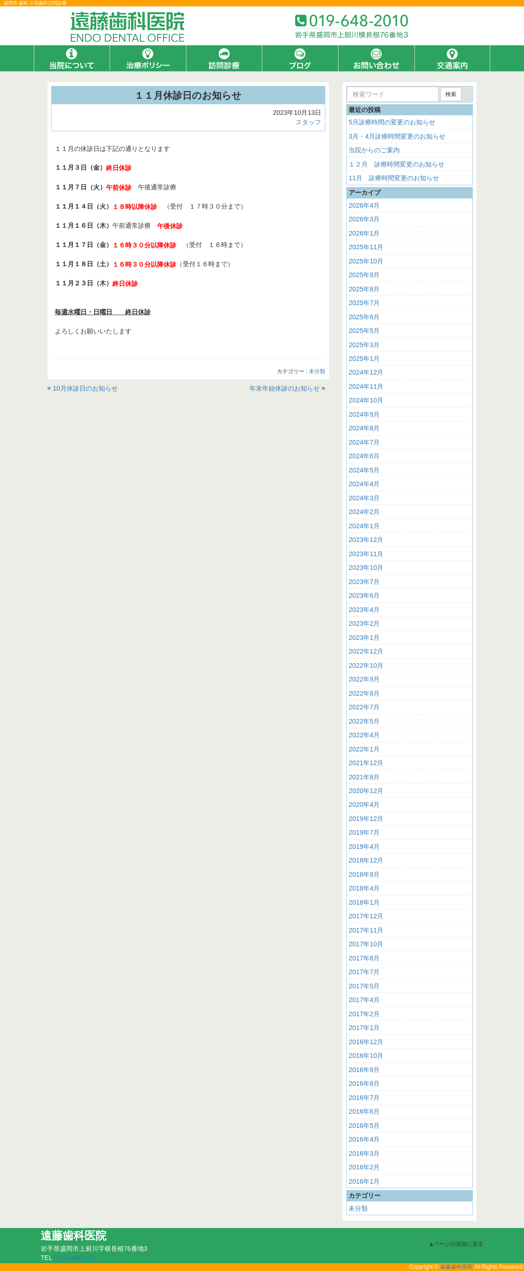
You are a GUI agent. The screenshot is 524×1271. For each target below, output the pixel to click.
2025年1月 (364, 358)
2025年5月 (364, 330)
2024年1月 (364, 526)
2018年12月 (366, 860)
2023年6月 (364, 595)
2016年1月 (364, 1181)
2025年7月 (364, 302)
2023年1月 (364, 637)
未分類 (317, 371)
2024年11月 (366, 386)
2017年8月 (364, 958)
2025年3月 (364, 344)
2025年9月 (364, 275)
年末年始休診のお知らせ (284, 387)
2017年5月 (364, 986)
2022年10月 (366, 665)
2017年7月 (364, 972)
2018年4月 (364, 888)
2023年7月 (364, 581)
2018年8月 (364, 874)
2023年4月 (364, 609)
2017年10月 (366, 944)
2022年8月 (364, 693)
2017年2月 (364, 1014)
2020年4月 (364, 804)
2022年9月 (364, 679)
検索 (450, 94)
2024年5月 (364, 470)
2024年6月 (364, 456)
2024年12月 (366, 372)
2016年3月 (364, 1153)
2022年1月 (364, 748)
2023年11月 (366, 554)
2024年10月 (366, 400)
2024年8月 (364, 428)
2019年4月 (364, 846)
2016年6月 (364, 1111)
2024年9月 (364, 414)
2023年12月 (366, 539)
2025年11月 (366, 247)
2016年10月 (366, 1055)
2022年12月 (366, 651)
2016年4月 (364, 1139)
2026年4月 (364, 205)
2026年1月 (364, 233)
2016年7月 (364, 1097)
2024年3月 (364, 498)
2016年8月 (364, 1083)
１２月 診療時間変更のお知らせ (397, 164)
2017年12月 (366, 916)
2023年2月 (364, 623)
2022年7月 (364, 707)
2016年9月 (364, 1069)
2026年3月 (364, 219)
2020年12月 (366, 790)
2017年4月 (364, 999)
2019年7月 (364, 832)
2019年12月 (366, 818)
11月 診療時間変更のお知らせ (394, 178)
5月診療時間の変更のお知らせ (392, 122)
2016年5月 (364, 1125)
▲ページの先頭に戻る (456, 1244)
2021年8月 (364, 776)
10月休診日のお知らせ (85, 387)
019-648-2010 (74, 1258)
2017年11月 (366, 930)
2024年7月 (364, 442)
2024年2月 (364, 511)
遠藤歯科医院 (456, 1267)
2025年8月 (364, 288)
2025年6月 (364, 316)
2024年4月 (364, 484)
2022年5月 (364, 720)
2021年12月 (366, 763)
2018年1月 (364, 902)
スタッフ (308, 122)
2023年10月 (366, 567)
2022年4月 (364, 735)
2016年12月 (366, 1042)
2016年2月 (364, 1167)
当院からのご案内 (374, 150)
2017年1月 (364, 1027)
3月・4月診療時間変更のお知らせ (397, 136)
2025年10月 (366, 261)
